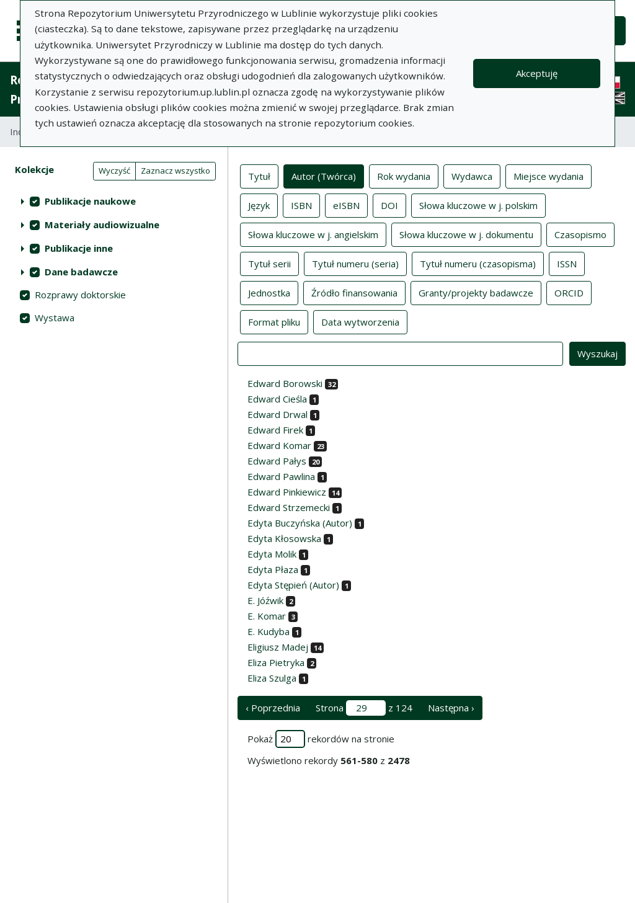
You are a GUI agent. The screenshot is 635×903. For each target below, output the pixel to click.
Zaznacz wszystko (175, 170)
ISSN (567, 263)
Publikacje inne (79, 248)
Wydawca (471, 175)
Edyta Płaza (272, 569)
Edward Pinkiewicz (286, 492)
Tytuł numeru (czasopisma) (478, 263)
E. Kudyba (268, 631)
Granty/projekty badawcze (476, 292)
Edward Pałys (276, 461)
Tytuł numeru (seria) (355, 263)
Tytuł (259, 175)
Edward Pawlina (281, 476)
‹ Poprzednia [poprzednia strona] (273, 707)
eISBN (346, 204)
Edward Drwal (277, 414)
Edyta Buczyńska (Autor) (299, 523)
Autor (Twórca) (323, 175)
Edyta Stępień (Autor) (293, 585)
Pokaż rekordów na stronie (320, 739)
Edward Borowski (284, 383)
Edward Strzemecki (288, 507)
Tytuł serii (269, 263)
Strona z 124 (364, 708)
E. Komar (266, 616)
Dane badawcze (81, 271)
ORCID (569, 292)
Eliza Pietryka (275, 662)
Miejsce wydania (548, 175)
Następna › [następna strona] (451, 707)
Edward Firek (275, 430)
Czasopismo (580, 234)
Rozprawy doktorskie (80, 294)
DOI (389, 204)
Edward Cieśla (277, 399)
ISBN (301, 204)
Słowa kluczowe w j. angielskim (313, 234)
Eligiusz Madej (277, 647)
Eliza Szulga (271, 678)
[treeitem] (114, 201)
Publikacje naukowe (90, 201)
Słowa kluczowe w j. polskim (478, 204)
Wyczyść (114, 170)
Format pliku (274, 321)
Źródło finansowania (354, 292)
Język (259, 204)
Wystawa (54, 317)
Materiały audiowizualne (102, 224)
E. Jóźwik (265, 600)
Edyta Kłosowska (284, 538)
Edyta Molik (271, 554)
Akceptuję (536, 73)
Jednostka (269, 292)
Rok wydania (403, 175)
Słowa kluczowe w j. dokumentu (466, 234)
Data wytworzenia (360, 321)
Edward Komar (279, 445)
